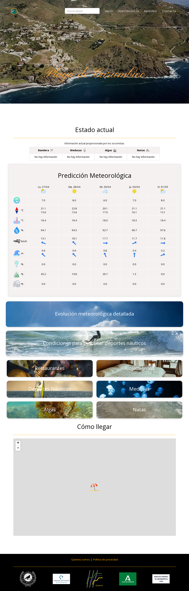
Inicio (109, 11)
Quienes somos (80, 559)
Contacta (169, 11)
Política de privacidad (105, 559)
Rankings (150, 11)
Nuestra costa (128, 11)
